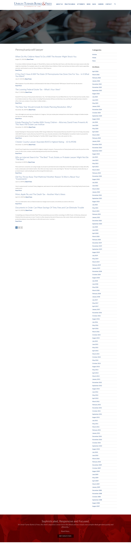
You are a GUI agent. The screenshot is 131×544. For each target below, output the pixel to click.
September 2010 (97, 446)
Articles (94, 54)
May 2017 (95, 303)
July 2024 (95, 122)
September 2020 (97, 223)
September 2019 (97, 249)
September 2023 (97, 150)
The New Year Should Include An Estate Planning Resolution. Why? (43, 107)
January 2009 (96, 487)
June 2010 (95, 455)
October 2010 (96, 442)
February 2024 (96, 138)
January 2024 (96, 141)
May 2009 (95, 477)
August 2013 (96, 366)
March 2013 (95, 376)
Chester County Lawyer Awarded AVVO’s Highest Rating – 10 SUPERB (45, 142)
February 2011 (96, 430)
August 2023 (96, 154)
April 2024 (95, 131)
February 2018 (96, 293)
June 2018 (95, 284)
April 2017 (95, 306)
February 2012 (96, 404)
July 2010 (95, 452)
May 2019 (95, 258)
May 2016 (95, 325)
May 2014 (95, 360)
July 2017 (95, 300)
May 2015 (95, 347)
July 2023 (95, 157)
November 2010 (97, 439)
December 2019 (97, 243)
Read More (18, 70)
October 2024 (96, 112)
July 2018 (95, 281)
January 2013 (96, 379)
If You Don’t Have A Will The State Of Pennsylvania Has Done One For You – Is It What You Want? (52, 75)
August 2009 (96, 471)
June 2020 (95, 230)
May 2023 (95, 163)
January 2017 (96, 309)
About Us (59, 4)
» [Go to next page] (21, 227)
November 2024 (97, 109)
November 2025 (97, 87)
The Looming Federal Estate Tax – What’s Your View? (37, 89)
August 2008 (96, 503)
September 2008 (97, 500)
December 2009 (97, 465)
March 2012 (95, 401)
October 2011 (96, 411)
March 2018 (95, 290)
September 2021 (97, 198)
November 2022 (97, 176)
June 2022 (95, 185)
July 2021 (95, 204)
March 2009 (95, 484)
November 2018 (97, 271)
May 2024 (95, 128)
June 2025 (95, 100)
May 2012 (95, 395)
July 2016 (95, 322)
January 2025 (96, 106)
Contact (109, 4)
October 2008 (96, 496)
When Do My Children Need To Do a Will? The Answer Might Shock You (45, 56)
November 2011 (97, 408)
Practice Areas (70, 4)
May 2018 (95, 287)
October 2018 (96, 274)
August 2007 (96, 506)
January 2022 (96, 192)
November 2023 (97, 147)
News (88, 4)
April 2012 (95, 398)
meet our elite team (65, 535)
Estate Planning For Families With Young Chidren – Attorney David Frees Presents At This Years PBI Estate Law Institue (51, 123)
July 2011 (95, 420)
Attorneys (81, 4)
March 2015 (95, 354)
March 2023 (95, 170)
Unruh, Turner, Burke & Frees (33, 4)
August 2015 (96, 338)
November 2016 (97, 312)
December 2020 (97, 220)
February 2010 (96, 461)
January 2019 (96, 268)
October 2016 (96, 316)
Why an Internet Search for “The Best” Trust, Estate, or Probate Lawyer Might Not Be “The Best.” (51, 158)
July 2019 (95, 255)
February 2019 (96, 265)
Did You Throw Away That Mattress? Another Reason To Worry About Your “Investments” (47, 178)
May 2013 (95, 369)
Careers (100, 4)
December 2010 (97, 436)
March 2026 (95, 74)
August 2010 (96, 449)
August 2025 (96, 93)
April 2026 (95, 71)
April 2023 (95, 166)
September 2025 (97, 90)
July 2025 (95, 97)
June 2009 (95, 474)
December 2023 (97, 144)
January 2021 (96, 217)
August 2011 (96, 417)
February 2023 (96, 173)
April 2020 (95, 233)
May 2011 (95, 423)
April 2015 (95, 350)
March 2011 (95, 427)
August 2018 (96, 277)
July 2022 (95, 182)
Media (94, 57)
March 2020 (95, 236)
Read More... (65, 531)
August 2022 (96, 179)
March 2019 (95, 262)
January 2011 (96, 433)
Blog (94, 4)
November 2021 (97, 195)
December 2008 (97, 490)
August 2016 (96, 319)
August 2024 (96, 119)
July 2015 (95, 341)
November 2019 (97, 246)
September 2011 (97, 414)
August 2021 (96, 201)
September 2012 (97, 385)
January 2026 (96, 81)
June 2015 (95, 344)
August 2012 (96, 389)
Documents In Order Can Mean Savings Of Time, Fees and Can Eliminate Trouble (49, 207)
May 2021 (95, 208)
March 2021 (95, 211)
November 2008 (97, 493)
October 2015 (96, 335)
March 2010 (95, 458)
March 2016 (95, 331)
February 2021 (96, 214)
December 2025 (97, 84)
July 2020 (95, 227)
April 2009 (95, 481)
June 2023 (95, 160)
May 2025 (95, 103)
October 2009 (96, 468)
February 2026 (96, 78)
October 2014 (96, 357)
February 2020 (96, 239)
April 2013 (95, 373)
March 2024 (95, 135)
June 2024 (95, 125)
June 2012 (95, 392)
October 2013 (96, 363)
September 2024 (97, 116)
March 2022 (95, 189)
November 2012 (97, 382)
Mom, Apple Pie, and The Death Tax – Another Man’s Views (40, 194)
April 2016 (95, 328)
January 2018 (96, 296)
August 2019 (96, 252)
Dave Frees (30, 59)
